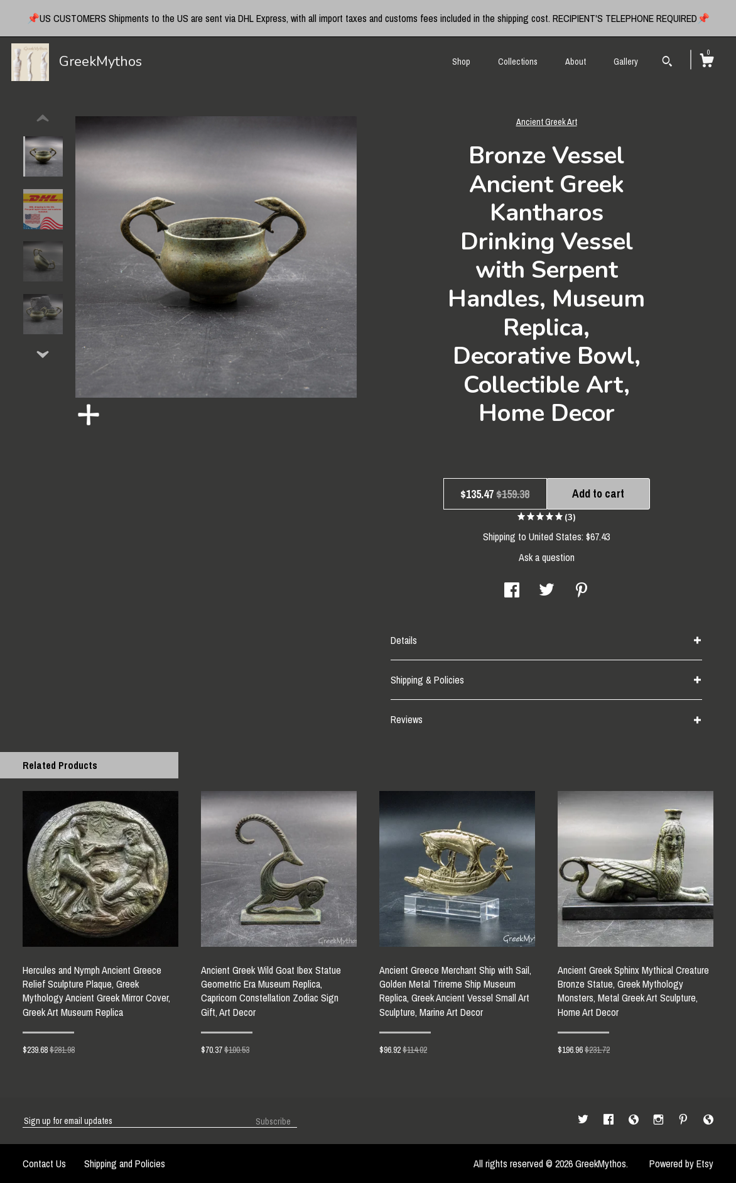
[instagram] (660, 1120)
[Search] (667, 63)
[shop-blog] (635, 1120)
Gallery (626, 61)
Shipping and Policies (124, 1163)
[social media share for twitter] (546, 591)
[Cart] (706, 62)
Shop (461, 61)
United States (555, 536)
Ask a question (547, 557)
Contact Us (44, 1163)
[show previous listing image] (43, 119)
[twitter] (584, 1120)
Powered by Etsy (681, 1163)
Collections (518, 61)
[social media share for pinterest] (581, 591)
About (575, 61)
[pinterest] (684, 1120)
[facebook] (609, 1120)
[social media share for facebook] (511, 591)
